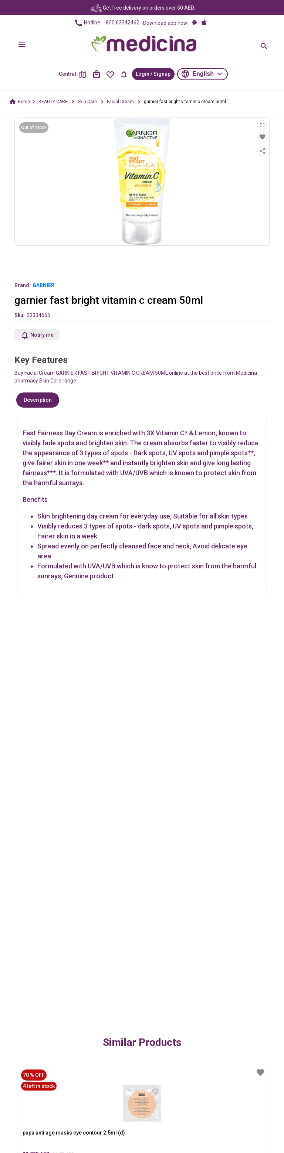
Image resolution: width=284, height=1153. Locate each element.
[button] (202, 74)
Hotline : (106, 22)
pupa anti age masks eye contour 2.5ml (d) (74, 1133)
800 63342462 (122, 22)
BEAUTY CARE (53, 101)
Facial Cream (120, 101)
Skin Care (87, 101)
